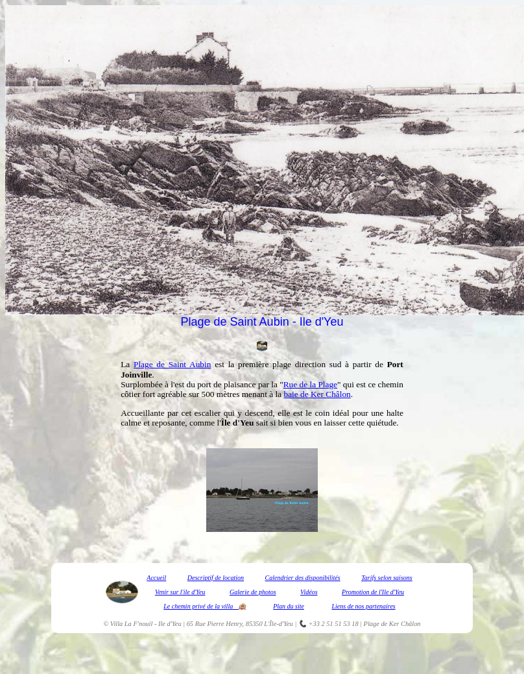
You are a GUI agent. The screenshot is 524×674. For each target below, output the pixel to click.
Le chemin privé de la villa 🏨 (204, 606)
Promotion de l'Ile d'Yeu (373, 592)
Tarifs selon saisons (386, 577)
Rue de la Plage (310, 384)
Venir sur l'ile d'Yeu (180, 592)
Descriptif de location (215, 577)
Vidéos (308, 592)
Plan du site (288, 606)
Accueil (156, 577)
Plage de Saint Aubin (172, 364)
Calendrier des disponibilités (302, 577)
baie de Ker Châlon (316, 394)
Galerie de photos (253, 592)
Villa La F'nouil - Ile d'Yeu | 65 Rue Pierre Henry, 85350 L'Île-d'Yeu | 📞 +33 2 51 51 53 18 (234, 623)
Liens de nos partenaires (363, 606)
